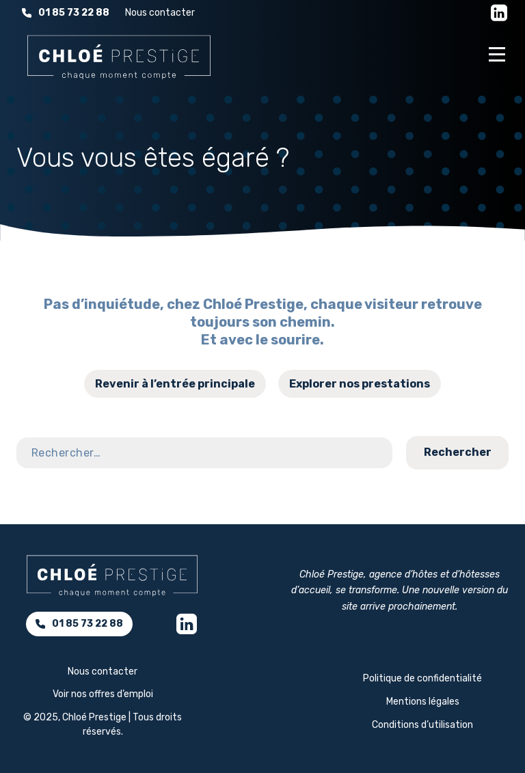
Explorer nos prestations (359, 383)
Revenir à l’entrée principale (175, 383)
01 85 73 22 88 (65, 12)
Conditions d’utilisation (422, 725)
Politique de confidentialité (422, 678)
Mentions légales (422, 701)
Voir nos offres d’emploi (103, 694)
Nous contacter (160, 12)
